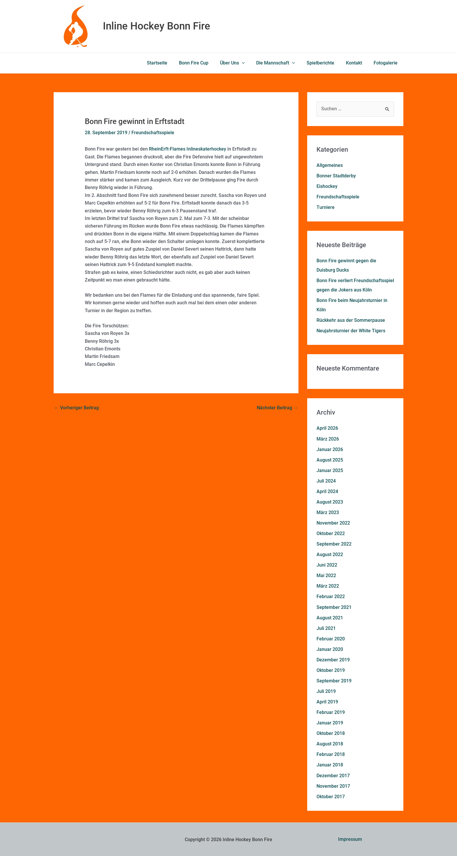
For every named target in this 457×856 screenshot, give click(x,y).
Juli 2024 (326, 480)
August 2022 (330, 554)
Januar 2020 (330, 648)
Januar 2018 (330, 764)
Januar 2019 (330, 722)
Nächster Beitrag (277, 407)
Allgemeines (330, 165)
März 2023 (328, 512)
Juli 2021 (326, 627)
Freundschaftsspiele (152, 132)
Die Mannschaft (283, 63)
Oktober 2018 (331, 733)
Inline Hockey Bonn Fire (156, 26)
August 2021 (330, 617)
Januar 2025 (330, 470)
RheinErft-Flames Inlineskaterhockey (187, 149)
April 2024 (327, 491)
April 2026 (327, 428)
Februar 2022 (331, 596)
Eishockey (327, 186)
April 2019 (327, 701)
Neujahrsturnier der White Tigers (351, 330)
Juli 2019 (326, 690)
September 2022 (334, 543)
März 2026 (328, 438)
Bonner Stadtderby (336, 176)
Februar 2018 (331, 754)
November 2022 (333, 522)
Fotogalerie (387, 63)
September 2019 (334, 680)
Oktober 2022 (331, 533)
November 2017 (333, 785)
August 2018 (330, 743)
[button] (252, 63)
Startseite (172, 63)
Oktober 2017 (331, 796)
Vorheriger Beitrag (76, 407)
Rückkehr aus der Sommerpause (351, 320)
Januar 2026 (330, 449)
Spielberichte (326, 63)
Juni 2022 (327, 564)
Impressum (350, 838)
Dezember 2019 (333, 659)
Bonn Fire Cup (206, 63)
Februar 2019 (331, 712)
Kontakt (357, 63)
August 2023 (330, 501)
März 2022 (328, 585)
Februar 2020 (331, 638)
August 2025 (330, 459)
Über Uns (243, 63)
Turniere (325, 207)
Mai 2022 (326, 575)
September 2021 (334, 606)
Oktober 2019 (331, 669)
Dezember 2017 (333, 775)
